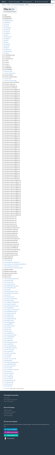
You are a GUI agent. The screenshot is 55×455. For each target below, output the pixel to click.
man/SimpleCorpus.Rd (9, 304)
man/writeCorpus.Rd (8, 284)
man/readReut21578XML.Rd (10, 302)
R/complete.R (6, 27)
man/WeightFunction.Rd (9, 347)
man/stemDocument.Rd (9, 335)
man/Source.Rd (7, 331)
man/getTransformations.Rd (10, 306)
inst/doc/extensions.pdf (9, 80)
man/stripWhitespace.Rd (9, 311)
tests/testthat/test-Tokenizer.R (11, 262)
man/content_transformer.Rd (10, 309)
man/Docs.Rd (6, 329)
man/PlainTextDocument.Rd (10, 293)
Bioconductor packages (10, 412)
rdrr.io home (7, 397)
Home (3, 4)
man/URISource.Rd (8, 316)
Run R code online (8, 401)
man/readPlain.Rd (7, 315)
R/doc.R (5, 42)
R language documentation (10, 399)
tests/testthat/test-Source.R (10, 266)
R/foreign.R (6, 44)
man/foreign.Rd (7, 386)
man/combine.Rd (7, 351)
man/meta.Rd (6, 327)
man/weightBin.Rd (8, 307)
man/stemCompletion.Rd (9, 298)
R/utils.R (5, 53)
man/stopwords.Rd (8, 373)
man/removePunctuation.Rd (10, 369)
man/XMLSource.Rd (8, 326)
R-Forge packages (8, 413)
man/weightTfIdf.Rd (8, 336)
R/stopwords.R (7, 51)
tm (13, 9)
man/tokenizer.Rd (7, 382)
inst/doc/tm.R (6, 78)
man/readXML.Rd (7, 376)
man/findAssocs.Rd (8, 296)
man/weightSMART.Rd (9, 364)
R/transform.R (6, 37)
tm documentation (6, 388)
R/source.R (6, 31)
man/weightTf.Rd (7, 340)
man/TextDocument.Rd (9, 313)
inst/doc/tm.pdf (7, 71)
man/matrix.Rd (7, 371)
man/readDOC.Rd (7, 344)
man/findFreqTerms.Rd (9, 287)
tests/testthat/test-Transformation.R (12, 267)
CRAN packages (8, 410)
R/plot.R (5, 40)
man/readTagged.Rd (8, 322)
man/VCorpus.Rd (7, 282)
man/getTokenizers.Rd (8, 380)
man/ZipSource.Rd (8, 300)
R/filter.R (5, 47)
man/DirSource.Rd (8, 320)
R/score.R (5, 24)
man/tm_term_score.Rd (9, 358)
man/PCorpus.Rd (7, 384)
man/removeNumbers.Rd (9, 342)
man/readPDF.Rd (7, 324)
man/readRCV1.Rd (8, 333)
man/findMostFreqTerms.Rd (10, 362)
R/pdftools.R (6, 22)
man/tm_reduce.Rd (8, 349)
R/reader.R (6, 38)
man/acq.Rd (6, 289)
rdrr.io (4, 1)
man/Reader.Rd (7, 360)
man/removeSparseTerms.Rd (10, 278)
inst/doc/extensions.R (8, 73)
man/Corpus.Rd (7, 367)
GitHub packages (8, 415)
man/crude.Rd (6, 355)
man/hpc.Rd (6, 295)
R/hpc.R (5, 35)
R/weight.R (6, 33)
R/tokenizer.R (6, 49)
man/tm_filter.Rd (7, 378)
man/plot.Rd (6, 356)
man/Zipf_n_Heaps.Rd (8, 353)
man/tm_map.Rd (7, 375)
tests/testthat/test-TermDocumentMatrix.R (14, 264)
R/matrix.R (6, 46)
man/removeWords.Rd (9, 346)
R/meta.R (5, 26)
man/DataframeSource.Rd (9, 291)
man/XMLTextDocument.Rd (10, 286)
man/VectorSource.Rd (8, 366)
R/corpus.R (6, 29)
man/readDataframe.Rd (9, 318)
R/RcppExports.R (7, 20)
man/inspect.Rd (7, 338)
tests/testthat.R (7, 260)
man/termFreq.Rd (7, 280)
